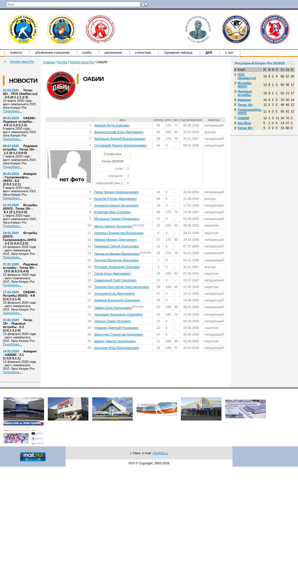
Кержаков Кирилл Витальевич (116, 205)
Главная (49, 62)
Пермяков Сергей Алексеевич (116, 246)
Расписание (113, 52)
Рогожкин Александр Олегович (117, 267)
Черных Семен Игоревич (112, 321)
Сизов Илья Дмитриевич (112, 273)
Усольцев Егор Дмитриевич (114, 293)
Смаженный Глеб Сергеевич (115, 280)
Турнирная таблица (178, 52)
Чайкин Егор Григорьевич (113, 307)
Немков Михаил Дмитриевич (115, 239)
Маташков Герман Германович (116, 218)
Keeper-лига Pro (22, 61)
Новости (16, 52)
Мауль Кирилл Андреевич (113, 226)
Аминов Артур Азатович (112, 125)
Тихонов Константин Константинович (121, 287)
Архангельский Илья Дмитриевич (118, 132)
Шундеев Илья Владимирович (116, 347)
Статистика (143, 52)
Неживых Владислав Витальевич (118, 233)
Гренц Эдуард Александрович (116, 192)
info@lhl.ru (160, 453)
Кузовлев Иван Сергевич (112, 212)
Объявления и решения (52, 52)
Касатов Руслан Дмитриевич (115, 198)
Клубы (87, 52)
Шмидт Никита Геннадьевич (115, 341)
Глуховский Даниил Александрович (120, 145)
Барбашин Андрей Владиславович (120, 138)
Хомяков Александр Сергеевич (117, 300)
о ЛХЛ (229, 52)
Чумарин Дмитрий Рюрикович (116, 327)
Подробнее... (12, 111)
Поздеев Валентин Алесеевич (116, 260)
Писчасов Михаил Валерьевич (116, 253)
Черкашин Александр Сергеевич (118, 314)
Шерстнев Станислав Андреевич (118, 334)
